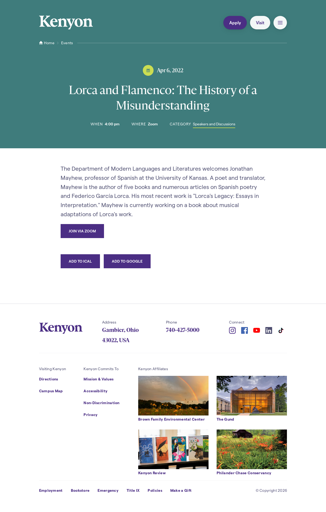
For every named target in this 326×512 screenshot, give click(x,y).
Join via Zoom (82, 231)
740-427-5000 (182, 330)
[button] (280, 22)
